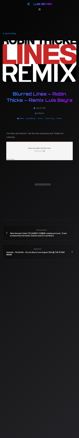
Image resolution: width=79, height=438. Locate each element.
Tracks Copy (49, 118)
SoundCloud (30, 118)
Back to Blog (9, 33)
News (22, 118)
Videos (59, 118)
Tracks (40, 118)
